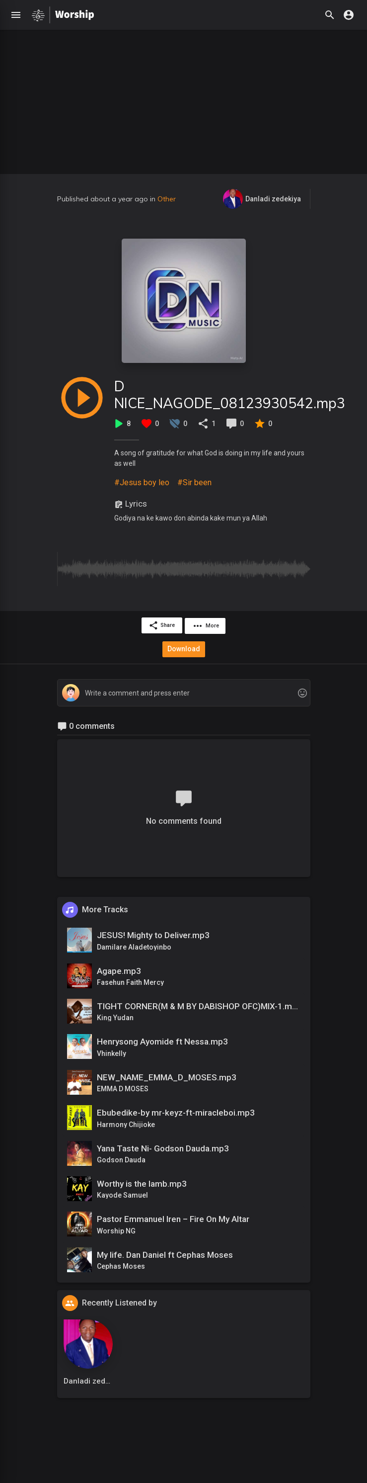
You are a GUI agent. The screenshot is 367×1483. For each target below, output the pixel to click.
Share (161, 625)
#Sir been (194, 482)
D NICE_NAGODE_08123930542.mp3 (229, 394)
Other (166, 198)
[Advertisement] (183, 99)
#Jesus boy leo (141, 482)
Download (183, 648)
